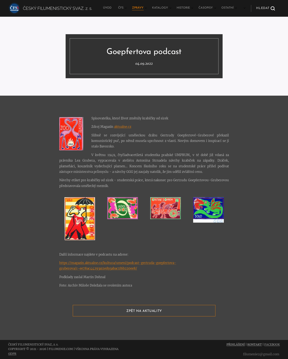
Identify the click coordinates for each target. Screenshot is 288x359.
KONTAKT (254, 344)
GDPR (12, 354)
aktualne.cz (122, 127)
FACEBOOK (272, 344)
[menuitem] (183, 8)
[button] (265, 8)
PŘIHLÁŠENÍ (235, 344)
